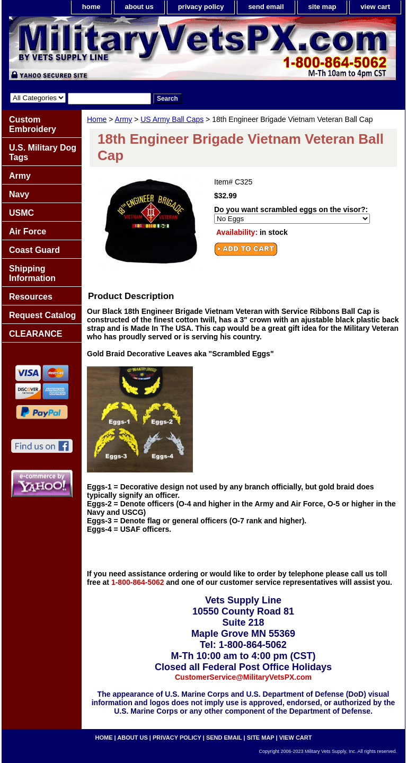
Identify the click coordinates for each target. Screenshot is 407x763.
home (91, 7)
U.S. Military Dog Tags (42, 152)
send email (266, 7)
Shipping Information (32, 273)
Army (123, 119)
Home (97, 119)
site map (322, 7)
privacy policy (201, 7)
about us (139, 7)
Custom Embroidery (32, 124)
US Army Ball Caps (172, 119)
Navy (19, 194)
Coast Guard (34, 250)
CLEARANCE (35, 333)
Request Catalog (42, 315)
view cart (375, 7)
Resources (30, 296)
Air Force (27, 231)
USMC (21, 212)
